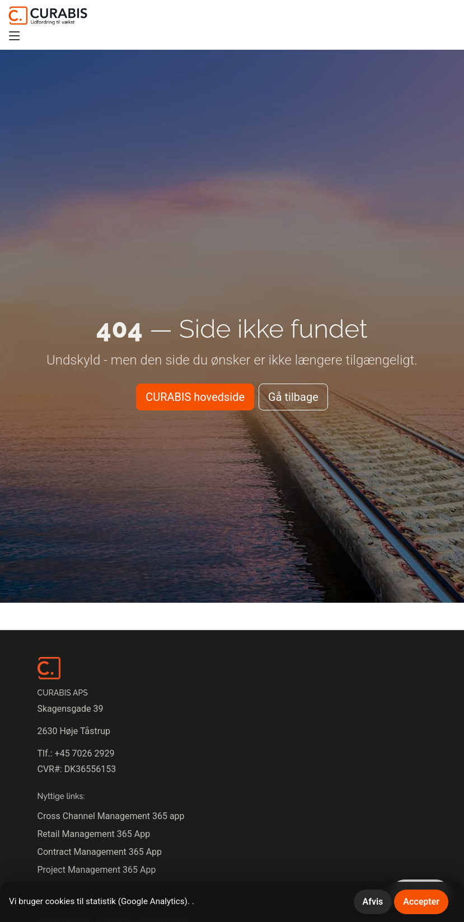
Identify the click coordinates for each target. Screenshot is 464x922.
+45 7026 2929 (85, 753)
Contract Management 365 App (100, 852)
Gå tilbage (293, 397)
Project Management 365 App (97, 869)
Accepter (421, 901)
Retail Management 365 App (94, 834)
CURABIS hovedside (195, 397)
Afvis (373, 901)
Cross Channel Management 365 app (111, 816)
